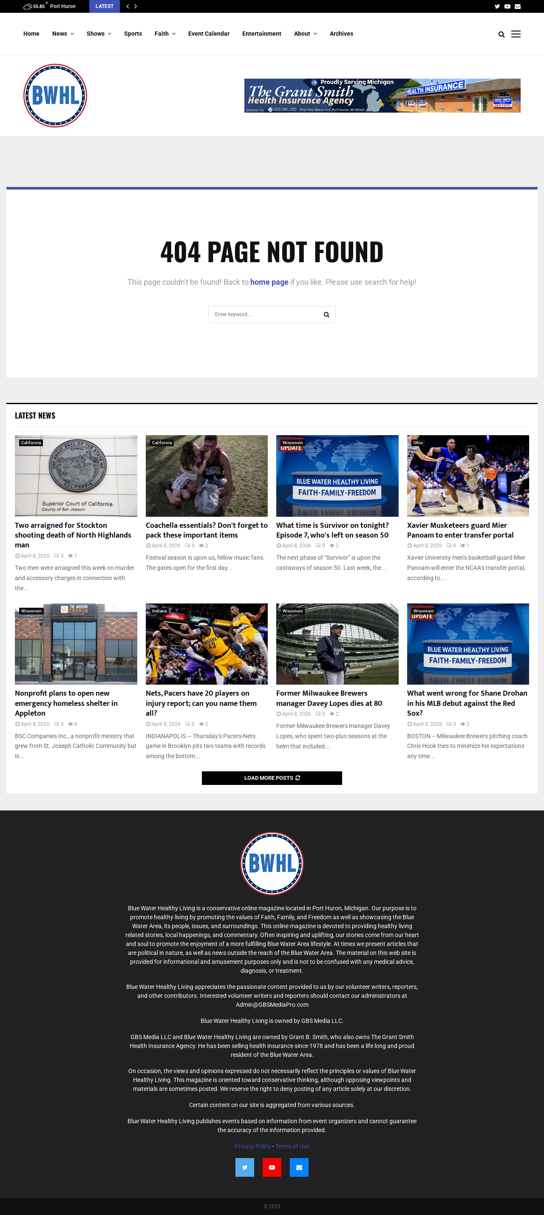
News (59, 33)
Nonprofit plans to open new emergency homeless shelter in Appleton (66, 703)
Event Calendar (209, 33)
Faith (162, 33)
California (31, 442)
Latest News (35, 415)
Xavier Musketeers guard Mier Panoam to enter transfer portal (460, 530)
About (302, 33)
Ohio (418, 442)
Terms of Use (292, 1146)
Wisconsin (293, 442)
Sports (133, 33)
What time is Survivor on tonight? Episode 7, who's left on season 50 (332, 530)
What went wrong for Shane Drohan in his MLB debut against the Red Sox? (467, 703)
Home (31, 33)
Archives (341, 33)
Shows (96, 33)
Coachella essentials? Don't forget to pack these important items (207, 530)
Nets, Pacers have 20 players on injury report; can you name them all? (201, 703)
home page (269, 282)
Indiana (159, 611)
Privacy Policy (253, 1146)
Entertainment (261, 33)
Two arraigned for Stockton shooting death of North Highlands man (73, 535)
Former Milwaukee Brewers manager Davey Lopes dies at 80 (329, 698)
